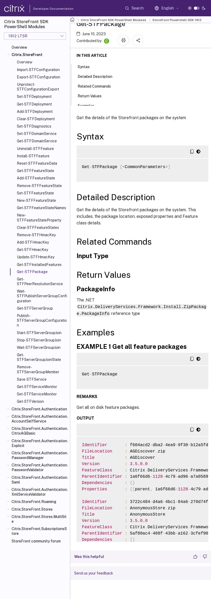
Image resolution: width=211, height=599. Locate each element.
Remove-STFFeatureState (39, 186)
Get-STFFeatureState (35, 171)
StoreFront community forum (36, 541)
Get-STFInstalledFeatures (39, 265)
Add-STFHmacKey (33, 242)
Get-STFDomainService (37, 141)
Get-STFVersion (30, 401)
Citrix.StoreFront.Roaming (34, 502)
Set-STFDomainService (37, 134)
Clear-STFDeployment (36, 119)
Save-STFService (32, 379)
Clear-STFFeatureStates (38, 227)
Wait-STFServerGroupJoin (39, 347)
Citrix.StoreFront (27, 55)
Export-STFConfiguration (38, 77)
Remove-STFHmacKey (36, 235)
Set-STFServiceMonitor (37, 394)
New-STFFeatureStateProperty (39, 217)
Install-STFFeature (33, 156)
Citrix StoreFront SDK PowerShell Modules (113, 20)
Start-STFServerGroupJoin (39, 333)
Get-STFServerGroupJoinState (39, 357)
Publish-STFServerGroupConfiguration (42, 320)
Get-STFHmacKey (32, 250)
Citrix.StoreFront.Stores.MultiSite (39, 519)
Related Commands (97, 85)
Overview (19, 47)
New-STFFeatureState (36, 200)
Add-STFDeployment (35, 111)
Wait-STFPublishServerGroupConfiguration (42, 296)
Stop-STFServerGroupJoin (39, 340)
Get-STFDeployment (34, 104)
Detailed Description (98, 76)
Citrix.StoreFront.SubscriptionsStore (39, 531)
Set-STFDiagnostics (34, 126)
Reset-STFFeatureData (37, 163)
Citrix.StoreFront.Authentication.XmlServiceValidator (40, 491)
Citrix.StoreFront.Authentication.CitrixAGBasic (40, 430)
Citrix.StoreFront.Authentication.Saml (40, 479)
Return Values (92, 95)
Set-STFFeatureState (35, 193)
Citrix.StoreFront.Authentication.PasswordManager (40, 455)
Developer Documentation (45, 9)
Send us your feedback (93, 573)
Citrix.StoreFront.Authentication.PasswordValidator (40, 467)
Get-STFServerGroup (35, 308)
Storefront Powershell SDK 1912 (177, 20)
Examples (89, 105)
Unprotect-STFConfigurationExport (38, 86)
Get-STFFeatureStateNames (41, 208)
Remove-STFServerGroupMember (38, 369)
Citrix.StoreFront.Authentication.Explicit (40, 443)
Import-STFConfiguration (38, 70)
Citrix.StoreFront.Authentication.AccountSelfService (40, 418)
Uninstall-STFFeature (35, 149)
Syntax (87, 66)
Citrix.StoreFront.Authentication (39, 409)
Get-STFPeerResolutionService (40, 281)
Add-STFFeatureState (36, 178)
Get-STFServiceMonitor (37, 387)
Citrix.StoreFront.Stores (32, 509)
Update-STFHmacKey (35, 257)
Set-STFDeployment (34, 96)
